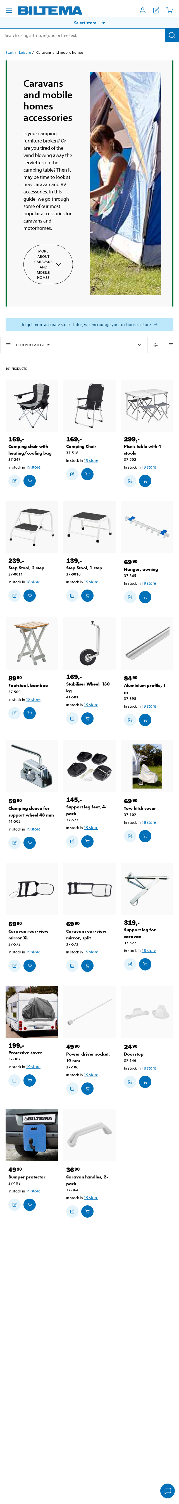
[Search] (172, 35)
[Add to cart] (29, 481)
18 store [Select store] (33, 581)
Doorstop (134, 1054)
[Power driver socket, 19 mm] (89, 1012)
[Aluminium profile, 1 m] (147, 643)
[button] (89, 22)
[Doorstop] (147, 1012)
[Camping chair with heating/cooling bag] (32, 406)
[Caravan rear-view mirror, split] (89, 889)
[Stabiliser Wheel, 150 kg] (89, 643)
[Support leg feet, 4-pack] (89, 766)
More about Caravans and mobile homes (48, 264)
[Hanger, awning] (147, 527)
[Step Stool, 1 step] (89, 527)
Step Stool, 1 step (84, 568)
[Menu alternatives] (9, 11)
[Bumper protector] (32, 1135)
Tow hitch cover (140, 808)
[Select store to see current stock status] (89, 324)
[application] (168, 1491)
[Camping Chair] (89, 406)
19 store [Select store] (33, 467)
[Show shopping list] (156, 10)
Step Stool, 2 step (26, 568)
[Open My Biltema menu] (142, 10)
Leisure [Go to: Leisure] (25, 52)
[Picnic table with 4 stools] (147, 406)
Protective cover (25, 1053)
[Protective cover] (32, 1012)
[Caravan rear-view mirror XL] (32, 889)
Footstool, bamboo (28, 685)
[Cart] (169, 10)
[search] (89, 35)
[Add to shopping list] (14, 481)
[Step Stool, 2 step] (32, 527)
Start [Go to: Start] (10, 52)
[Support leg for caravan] (147, 889)
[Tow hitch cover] (147, 766)
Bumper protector (27, 1177)
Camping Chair (81, 446)
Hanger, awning (141, 569)
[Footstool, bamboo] (32, 643)
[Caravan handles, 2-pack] (89, 1135)
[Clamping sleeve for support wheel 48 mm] (32, 766)
